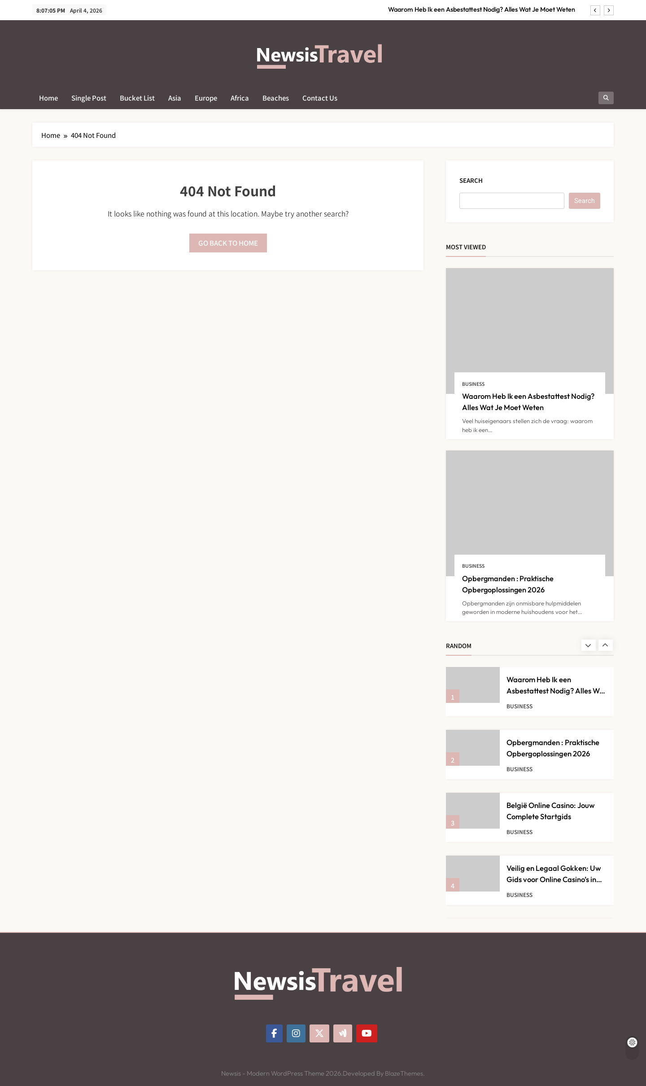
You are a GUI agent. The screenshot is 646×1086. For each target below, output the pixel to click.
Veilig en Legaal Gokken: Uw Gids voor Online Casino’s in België (553, 879)
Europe (206, 97)
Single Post (88, 97)
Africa (240, 97)
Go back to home (228, 242)
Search (471, 180)
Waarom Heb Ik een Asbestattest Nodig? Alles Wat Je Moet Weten (481, 9)
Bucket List (137, 97)
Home (48, 97)
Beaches (275, 97)
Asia (174, 97)
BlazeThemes (404, 1073)
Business (473, 383)
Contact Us (319, 97)
